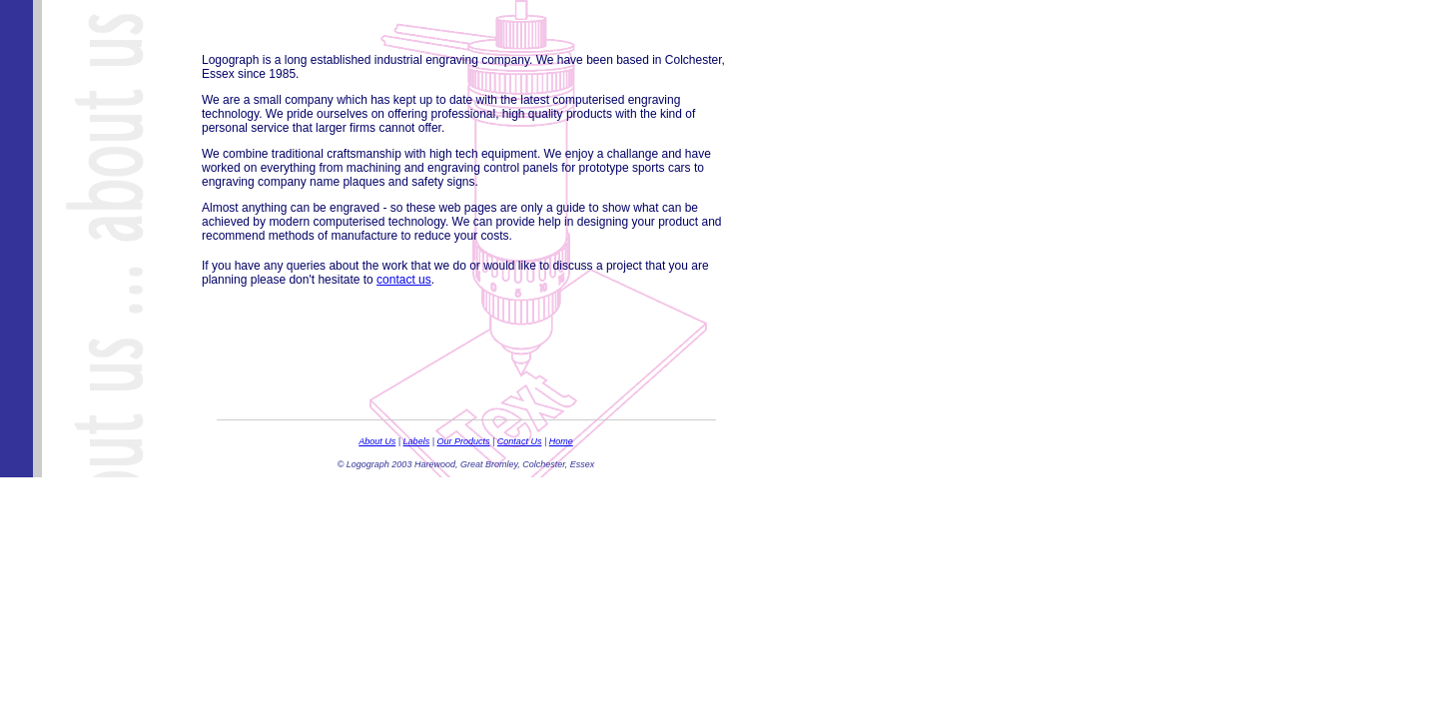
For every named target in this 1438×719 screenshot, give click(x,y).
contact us (403, 280)
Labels (416, 441)
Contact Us (519, 441)
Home (561, 441)
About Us (377, 441)
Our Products (462, 441)
